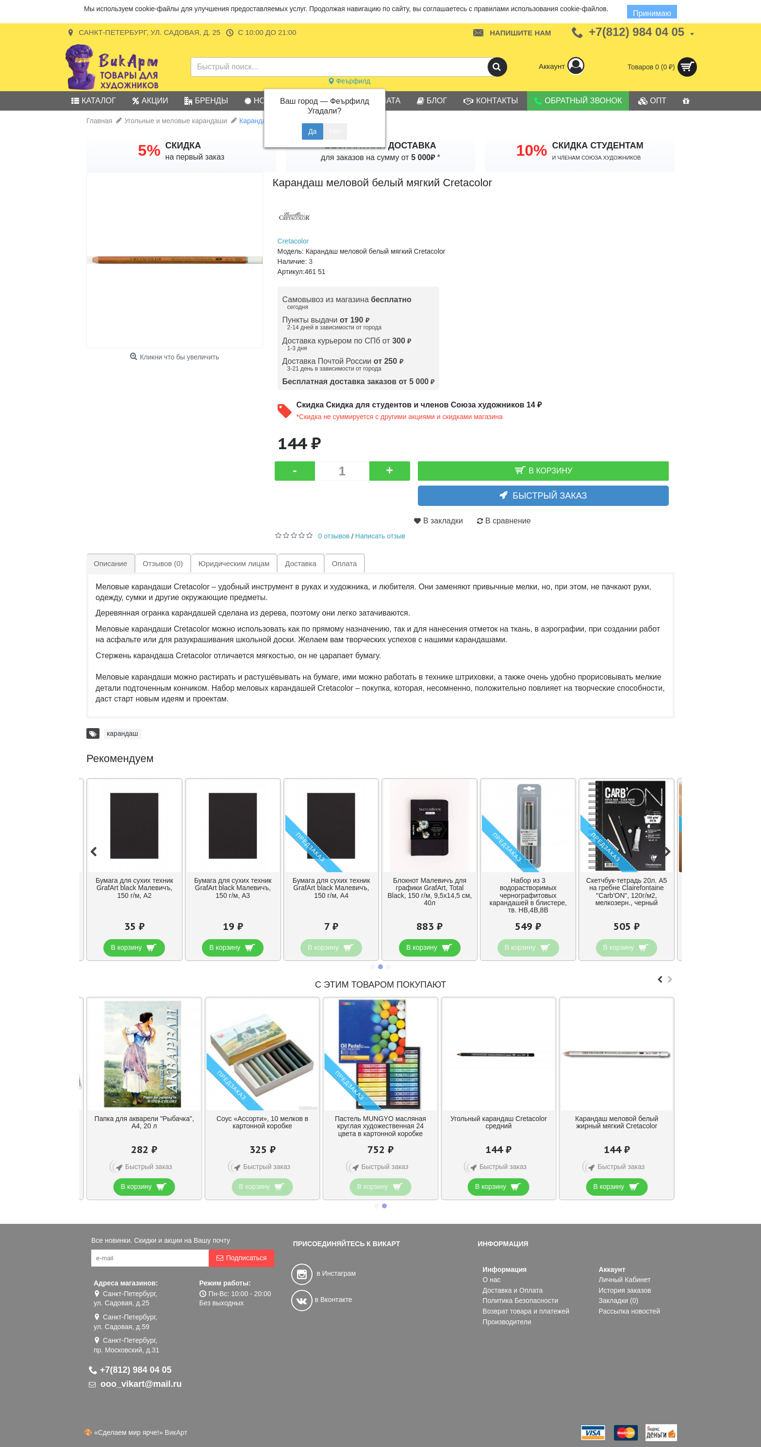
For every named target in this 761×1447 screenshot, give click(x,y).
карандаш (122, 733)
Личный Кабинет (625, 1280)
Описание (110, 563)
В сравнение (508, 521)
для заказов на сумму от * (380, 157)
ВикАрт (176, 1432)
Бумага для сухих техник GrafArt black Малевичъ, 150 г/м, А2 (134, 888)
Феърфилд (349, 81)
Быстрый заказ (550, 496)
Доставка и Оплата (512, 1290)
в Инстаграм (323, 1273)
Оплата (344, 563)
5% (149, 150)
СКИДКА (183, 145)
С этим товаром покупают (380, 985)
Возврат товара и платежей (525, 1311)
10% (531, 150)
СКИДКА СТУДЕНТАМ (598, 145)
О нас (491, 1280)
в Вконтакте (321, 1299)
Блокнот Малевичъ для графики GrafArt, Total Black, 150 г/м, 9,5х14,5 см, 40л (429, 892)
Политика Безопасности (520, 1300)
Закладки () (619, 1300)
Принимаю (652, 13)
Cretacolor (293, 241)
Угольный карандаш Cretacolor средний (498, 1122)
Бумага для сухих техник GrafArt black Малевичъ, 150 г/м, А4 (331, 888)
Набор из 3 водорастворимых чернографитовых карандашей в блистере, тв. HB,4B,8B (527, 895)
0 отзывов (334, 536)
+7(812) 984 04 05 (130, 1370)
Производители (506, 1322)
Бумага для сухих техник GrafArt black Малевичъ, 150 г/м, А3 (233, 888)
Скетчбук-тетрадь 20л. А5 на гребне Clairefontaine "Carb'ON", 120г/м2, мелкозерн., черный (626, 892)
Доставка (300, 563)
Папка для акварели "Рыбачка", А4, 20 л (144, 1122)
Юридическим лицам (234, 563)
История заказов (625, 1290)
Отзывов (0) (163, 563)
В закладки (443, 521)
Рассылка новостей (629, 1311)
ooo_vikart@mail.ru (135, 1384)
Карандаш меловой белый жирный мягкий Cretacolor (616, 1122)
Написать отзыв (380, 536)
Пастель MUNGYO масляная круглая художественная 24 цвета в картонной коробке (380, 1126)
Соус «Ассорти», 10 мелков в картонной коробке (262, 1122)
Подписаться (241, 1258)
